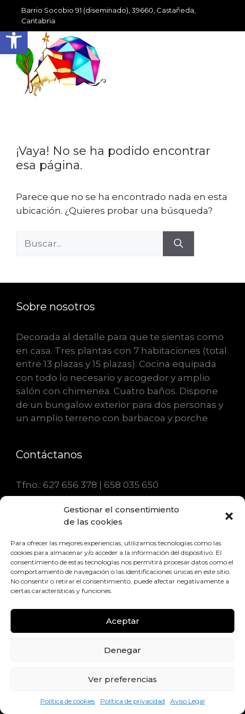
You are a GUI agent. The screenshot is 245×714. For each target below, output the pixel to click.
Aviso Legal (187, 701)
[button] (14, 40)
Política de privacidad (132, 701)
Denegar (122, 650)
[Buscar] (178, 244)
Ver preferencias (122, 679)
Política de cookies (67, 701)
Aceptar (122, 621)
